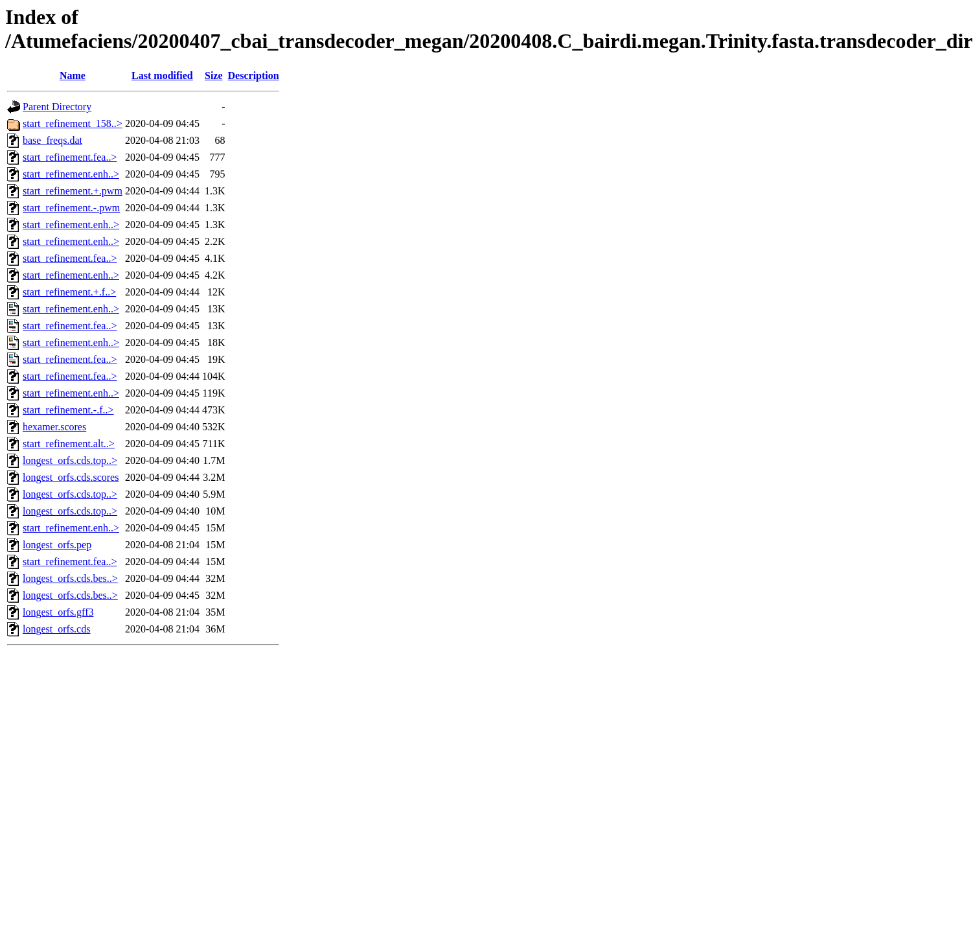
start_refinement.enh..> (71, 174)
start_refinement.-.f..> (68, 409)
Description (253, 75)
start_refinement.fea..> (70, 157)
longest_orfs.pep (57, 544)
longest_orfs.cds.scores (71, 477)
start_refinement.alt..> (69, 443)
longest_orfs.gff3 (58, 612)
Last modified (162, 75)
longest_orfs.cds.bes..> (70, 578)
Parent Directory (57, 106)
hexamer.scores (54, 426)
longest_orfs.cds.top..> (70, 460)
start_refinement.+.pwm (72, 190)
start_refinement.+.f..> (69, 291)
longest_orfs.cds (56, 628)
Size (214, 75)
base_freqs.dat (52, 140)
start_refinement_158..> (72, 123)
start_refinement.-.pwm (71, 207)
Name (73, 75)
